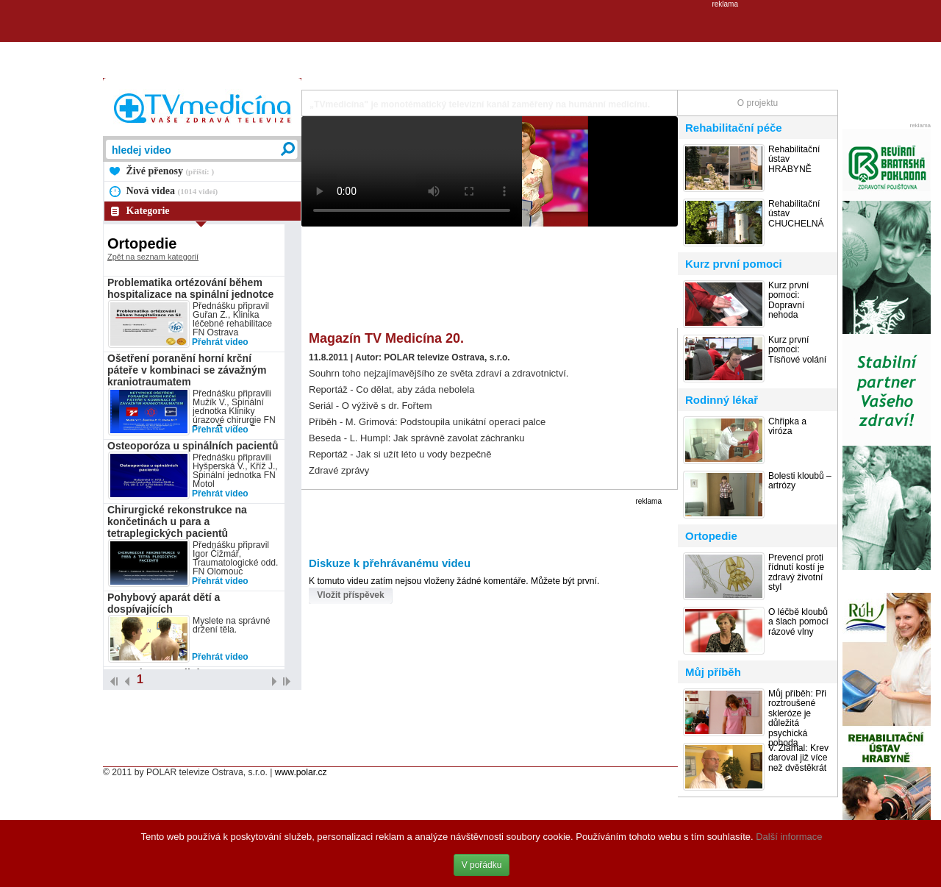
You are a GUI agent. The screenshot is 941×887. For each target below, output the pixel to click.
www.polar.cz (301, 772)
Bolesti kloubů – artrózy (799, 481)
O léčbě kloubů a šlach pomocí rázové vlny (798, 622)
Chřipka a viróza (787, 426)
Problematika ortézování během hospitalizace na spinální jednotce (190, 288)
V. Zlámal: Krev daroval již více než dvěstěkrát (798, 758)
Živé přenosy (170, 171)
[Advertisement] (470, 41)
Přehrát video (220, 342)
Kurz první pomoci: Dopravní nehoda (788, 300)
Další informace (789, 836)
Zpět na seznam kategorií (152, 256)
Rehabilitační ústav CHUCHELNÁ (796, 214)
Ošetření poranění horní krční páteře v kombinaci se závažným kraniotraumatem (186, 370)
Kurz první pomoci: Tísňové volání (797, 350)
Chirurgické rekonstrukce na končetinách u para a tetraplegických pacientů (177, 521)
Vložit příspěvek (350, 595)
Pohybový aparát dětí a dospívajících (163, 603)
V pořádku (482, 865)
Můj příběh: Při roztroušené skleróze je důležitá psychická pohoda (797, 718)
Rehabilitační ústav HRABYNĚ (794, 159)
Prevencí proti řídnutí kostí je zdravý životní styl (796, 572)
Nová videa (172, 190)
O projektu (757, 103)
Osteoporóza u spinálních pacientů (193, 446)
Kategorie (148, 210)
